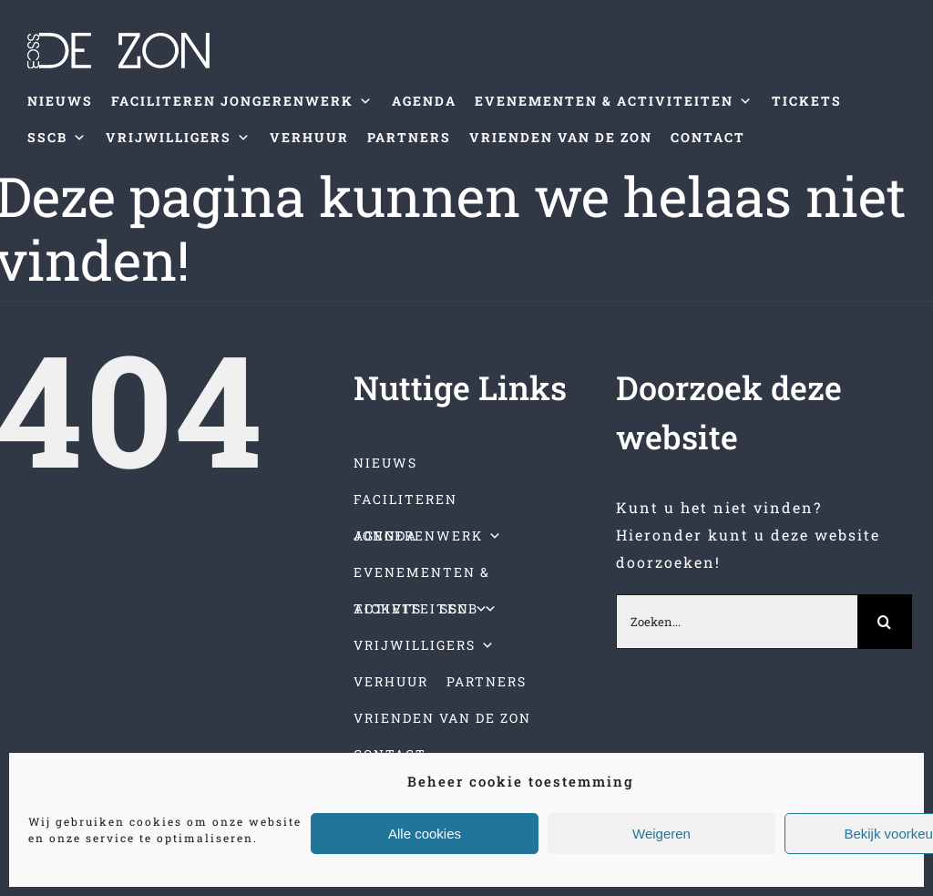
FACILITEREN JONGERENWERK (242, 101)
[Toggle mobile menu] (895, 183)
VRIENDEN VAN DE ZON (560, 137)
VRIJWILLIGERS (178, 137)
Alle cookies (424, 833)
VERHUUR (309, 137)
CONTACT (708, 137)
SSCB (57, 137)
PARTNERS (409, 137)
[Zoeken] (884, 621)
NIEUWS (60, 100)
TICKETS (807, 100)
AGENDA (424, 100)
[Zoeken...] (736, 621)
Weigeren (661, 833)
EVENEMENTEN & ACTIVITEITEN (614, 101)
